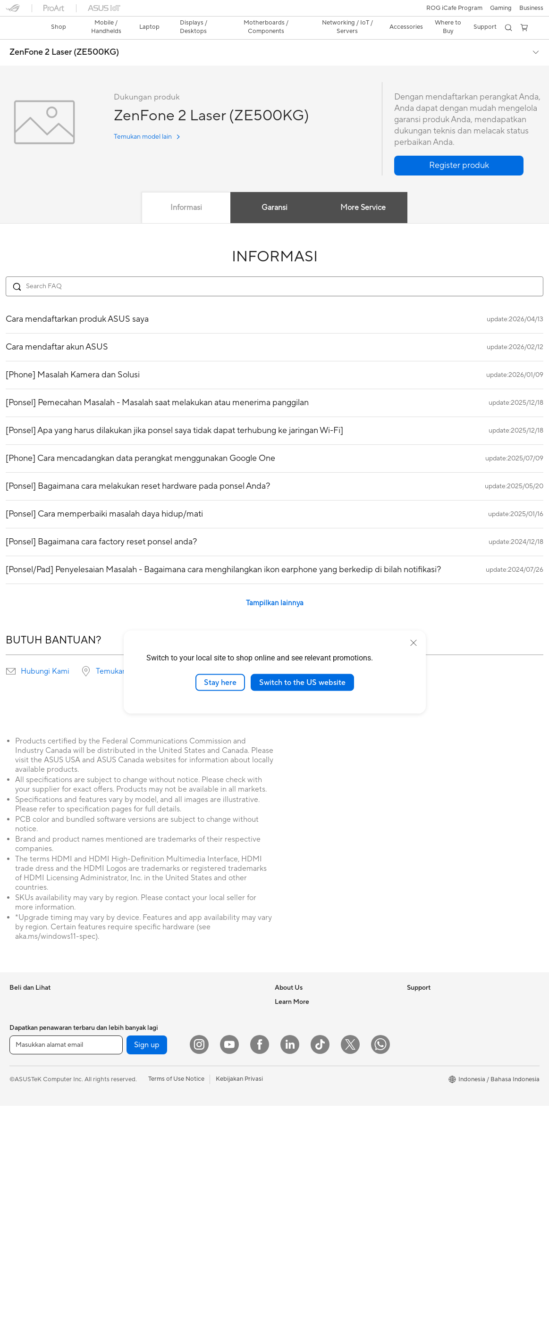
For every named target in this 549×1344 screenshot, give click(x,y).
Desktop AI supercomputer (178, 1156)
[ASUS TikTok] (320, 1282)
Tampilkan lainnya (275, 586)
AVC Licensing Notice (437, 1056)
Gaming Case (158, 1028)
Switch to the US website (302, 682)
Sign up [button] (147, 1283)
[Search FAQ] (274, 270)
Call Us (285, 1183)
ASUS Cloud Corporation (310, 1056)
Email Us (287, 1169)
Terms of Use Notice (176, 1317)
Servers (150, 1141)
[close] (413, 642)
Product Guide (427, 1084)
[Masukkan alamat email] (66, 1283)
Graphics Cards (162, 1014)
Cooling (151, 1042)
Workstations (28, 1227)
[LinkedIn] (289, 1282)
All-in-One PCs (30, 1156)
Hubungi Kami (45, 654)
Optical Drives (160, 1070)
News (282, 999)
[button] (12, 11)
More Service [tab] (363, 191)
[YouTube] (229, 1282)
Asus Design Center (434, 1028)
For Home (23, 1028)
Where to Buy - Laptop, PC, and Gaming (463, 1113)
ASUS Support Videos (306, 1226)
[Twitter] (350, 1282)
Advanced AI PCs (431, 1141)
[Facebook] (259, 1282)
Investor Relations (300, 1013)
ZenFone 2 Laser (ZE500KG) (64, 36)
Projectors (24, 1142)
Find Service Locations (306, 1141)
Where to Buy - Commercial (446, 1127)
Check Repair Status (303, 1127)
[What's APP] (380, 1282)
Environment (424, 999)
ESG (413, 985)
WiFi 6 (149, 1099)
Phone (18, 999)
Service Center (295, 1198)
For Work (22, 1042)
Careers (286, 1098)
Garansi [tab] (274, 191)
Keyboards (155, 1184)
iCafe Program (427, 1042)
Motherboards (160, 999)
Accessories (26, 1099)
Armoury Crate (428, 1169)
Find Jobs (288, 1084)
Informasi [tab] (186, 191)
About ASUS (292, 985)
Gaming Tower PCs (35, 1184)
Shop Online (424, 1098)
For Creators (27, 1056)
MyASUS (287, 1240)
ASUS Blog (422, 1070)
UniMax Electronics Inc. (307, 1070)
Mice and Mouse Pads (170, 1198)
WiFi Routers (158, 1113)
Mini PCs (21, 1213)
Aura (413, 1183)
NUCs (17, 1198)
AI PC (415, 1155)
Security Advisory (299, 1212)
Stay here (220, 682)
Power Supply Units (167, 1056)
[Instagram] (199, 1282)
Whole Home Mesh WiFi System (185, 1127)
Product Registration (304, 1155)
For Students (27, 1071)
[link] (274, 11)
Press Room (291, 1027)
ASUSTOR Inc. (295, 1041)
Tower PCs (24, 1170)
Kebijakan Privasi (239, 1317)
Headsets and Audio (168, 1213)
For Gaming (25, 1085)
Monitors (22, 1128)
